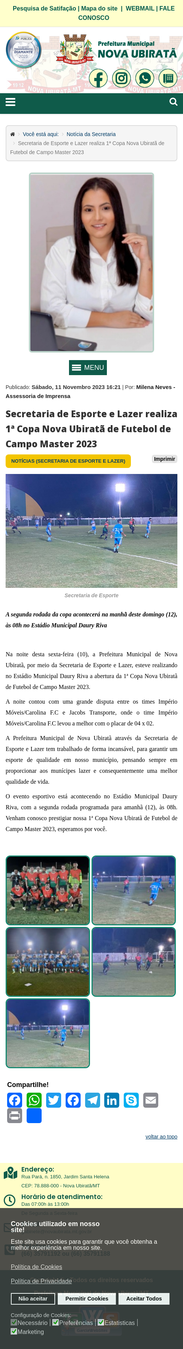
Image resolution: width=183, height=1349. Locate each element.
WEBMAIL (140, 8)
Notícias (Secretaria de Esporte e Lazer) (68, 461)
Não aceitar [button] (33, 1299)
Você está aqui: (41, 134)
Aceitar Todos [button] (144, 1299)
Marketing (31, 1332)
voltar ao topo (161, 1137)
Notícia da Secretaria (91, 134)
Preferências (76, 1323)
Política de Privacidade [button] (41, 1281)
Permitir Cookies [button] (87, 1299)
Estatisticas (120, 1323)
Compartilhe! (28, 1085)
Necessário (33, 1323)
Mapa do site (99, 8)
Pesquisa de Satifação (44, 8)
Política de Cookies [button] (36, 1267)
